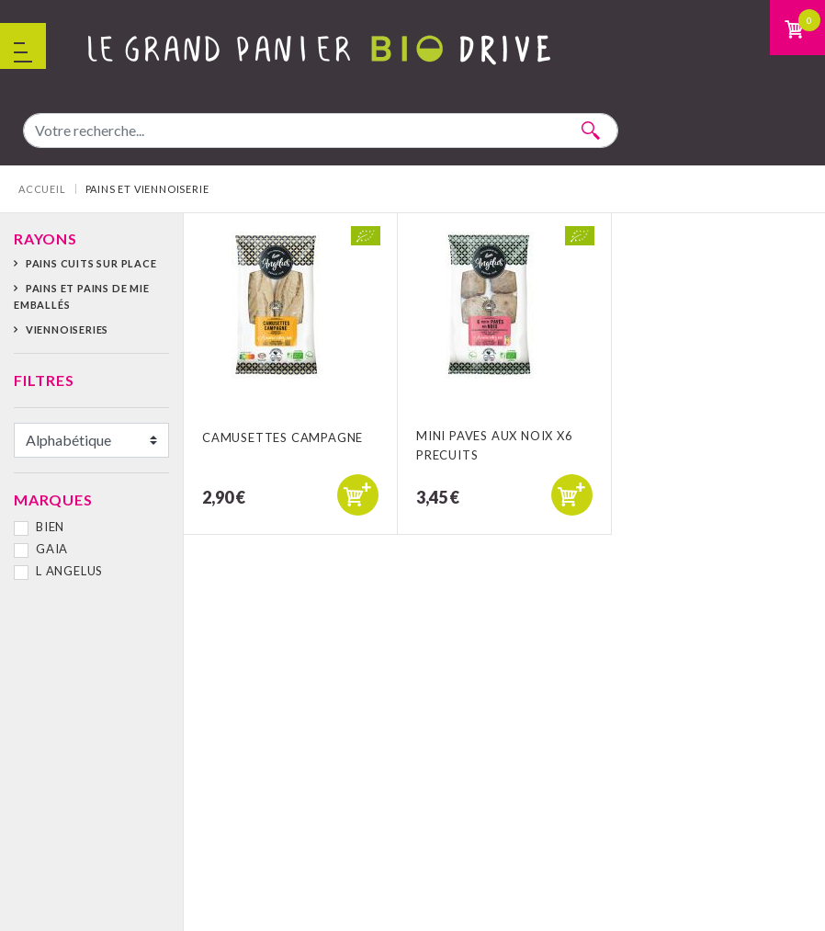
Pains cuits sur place (91, 263)
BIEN (50, 526)
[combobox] (320, 130)
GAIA (52, 548)
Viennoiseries (67, 329)
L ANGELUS (69, 570)
